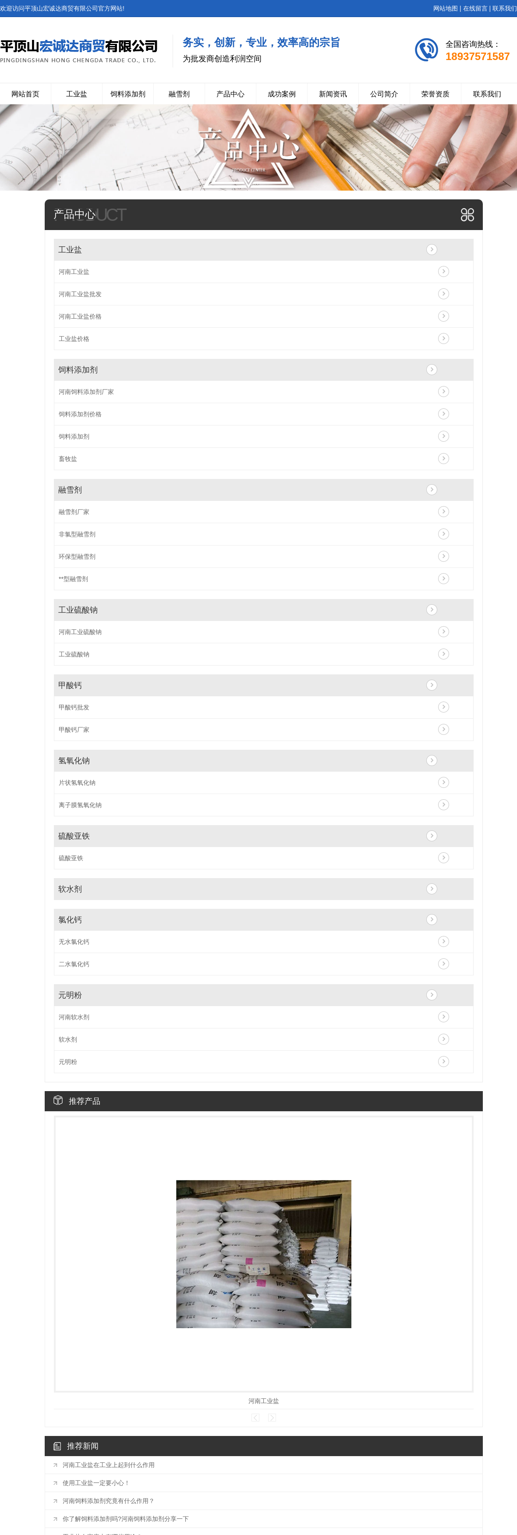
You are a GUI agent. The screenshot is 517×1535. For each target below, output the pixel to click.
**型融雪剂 (73, 578)
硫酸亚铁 (74, 836)
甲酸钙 (70, 685)
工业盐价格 (74, 338)
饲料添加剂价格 (80, 414)
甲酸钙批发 (74, 707)
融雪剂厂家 (74, 511)
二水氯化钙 (74, 964)
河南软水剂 (74, 1017)
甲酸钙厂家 (74, 729)
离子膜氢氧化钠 (80, 804)
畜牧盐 (68, 458)
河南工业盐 (74, 271)
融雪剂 (179, 94)
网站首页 (25, 94)
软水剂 (70, 889)
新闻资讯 (333, 94)
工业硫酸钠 (78, 610)
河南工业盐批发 (80, 294)
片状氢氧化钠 (77, 782)
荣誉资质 (435, 94)
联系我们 (504, 8)
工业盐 (76, 94)
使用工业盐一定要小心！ (96, 1482)
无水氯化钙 (74, 941)
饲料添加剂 (127, 94)
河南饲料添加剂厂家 (86, 391)
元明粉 (70, 995)
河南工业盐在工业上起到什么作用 (109, 1464)
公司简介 (384, 94)
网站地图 (445, 8)
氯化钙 (70, 919)
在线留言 (475, 8)
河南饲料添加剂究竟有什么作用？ (109, 1500)
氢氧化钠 (74, 760)
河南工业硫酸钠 (80, 631)
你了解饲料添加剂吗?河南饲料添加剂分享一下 (126, 1518)
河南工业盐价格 (80, 316)
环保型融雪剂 (77, 556)
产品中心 (230, 94)
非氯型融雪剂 (77, 534)
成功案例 (282, 94)
